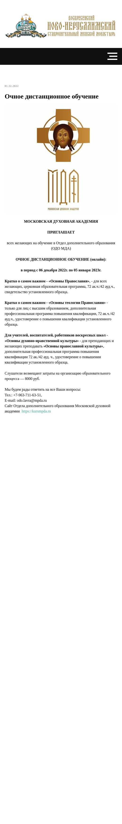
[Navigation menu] (112, 56)
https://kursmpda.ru (36, 411)
